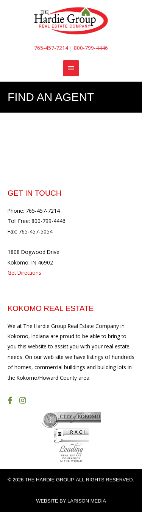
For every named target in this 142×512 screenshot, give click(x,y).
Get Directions (24, 272)
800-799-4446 (91, 47)
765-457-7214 (51, 47)
